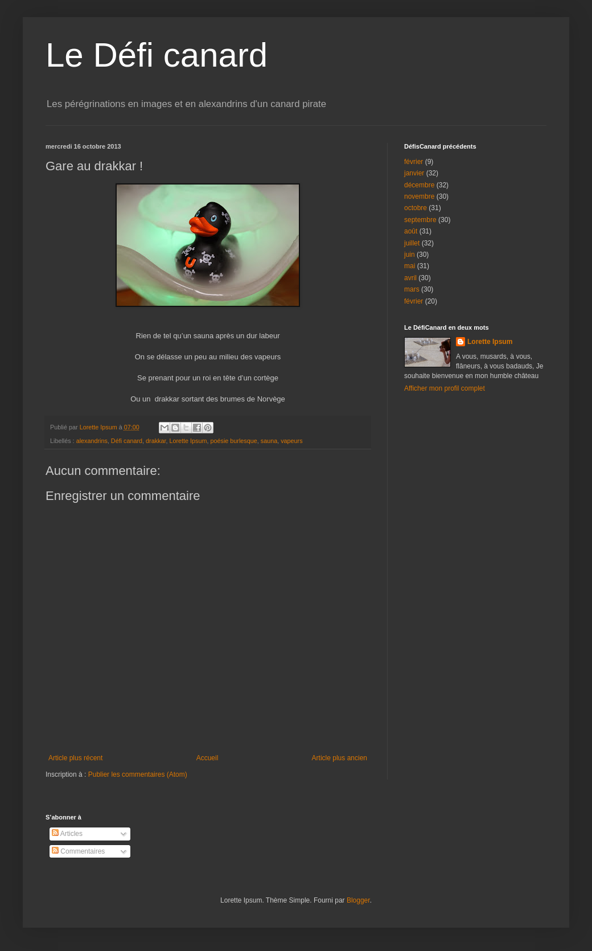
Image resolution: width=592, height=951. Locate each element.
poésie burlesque (233, 440)
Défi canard (126, 440)
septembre (420, 220)
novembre (419, 196)
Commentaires (78, 851)
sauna (269, 440)
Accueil (207, 758)
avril (410, 278)
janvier (414, 173)
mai (409, 266)
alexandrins (92, 440)
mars (412, 289)
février (413, 162)
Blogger (358, 900)
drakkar (156, 440)
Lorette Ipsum (188, 440)
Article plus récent (75, 758)
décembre (419, 185)
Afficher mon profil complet (444, 388)
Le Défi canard (157, 55)
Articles (67, 834)
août (410, 231)
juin (409, 255)
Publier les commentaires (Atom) (137, 774)
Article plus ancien (339, 758)
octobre (415, 208)
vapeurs (291, 440)
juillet (412, 243)
